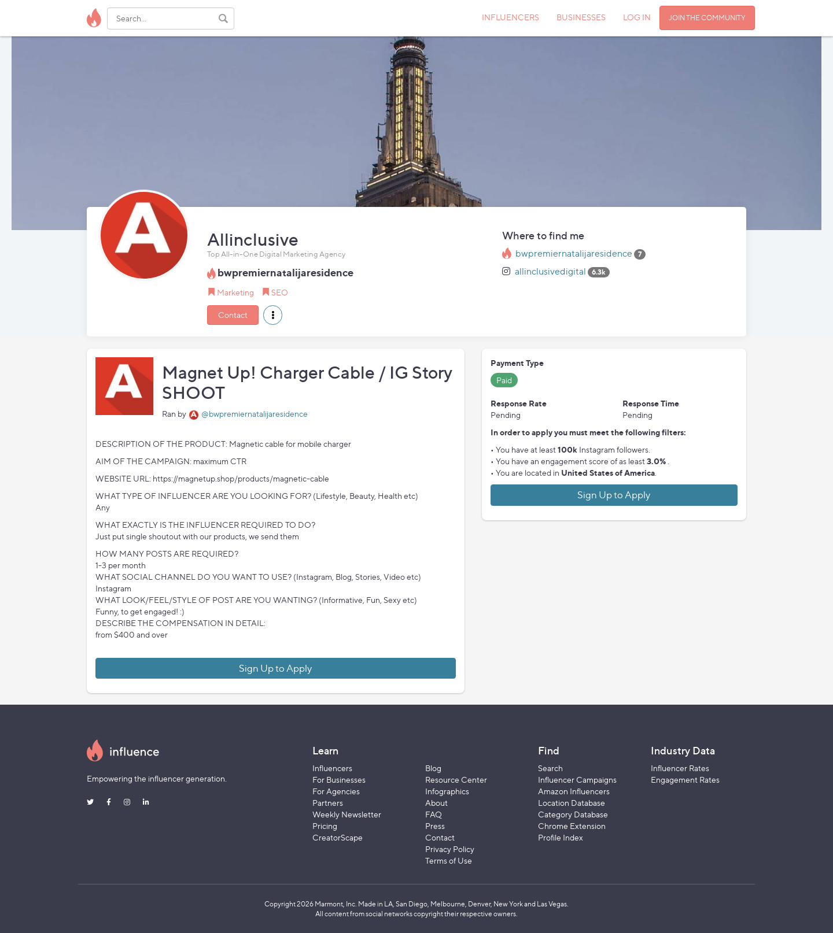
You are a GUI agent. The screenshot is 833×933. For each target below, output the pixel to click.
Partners (327, 803)
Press (435, 826)
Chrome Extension (572, 826)
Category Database (573, 814)
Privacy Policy (449, 849)
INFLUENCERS (510, 17)
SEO (279, 292)
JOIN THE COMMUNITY (707, 17)
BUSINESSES (581, 17)
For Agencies (336, 791)
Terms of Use (448, 860)
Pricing (324, 826)
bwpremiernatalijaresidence (573, 253)
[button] (272, 315)
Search (550, 768)
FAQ (433, 814)
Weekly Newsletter (346, 814)
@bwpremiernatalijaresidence (254, 414)
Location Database (571, 803)
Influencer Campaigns (577, 779)
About (436, 803)
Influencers (332, 768)
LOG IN (637, 17)
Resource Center (456, 779)
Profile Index (560, 837)
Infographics (447, 791)
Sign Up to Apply (275, 668)
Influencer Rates (680, 768)
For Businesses (339, 779)
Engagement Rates (685, 779)
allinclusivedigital (550, 271)
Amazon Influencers (574, 791)
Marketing (235, 292)
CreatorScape (337, 837)
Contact (233, 315)
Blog (433, 768)
